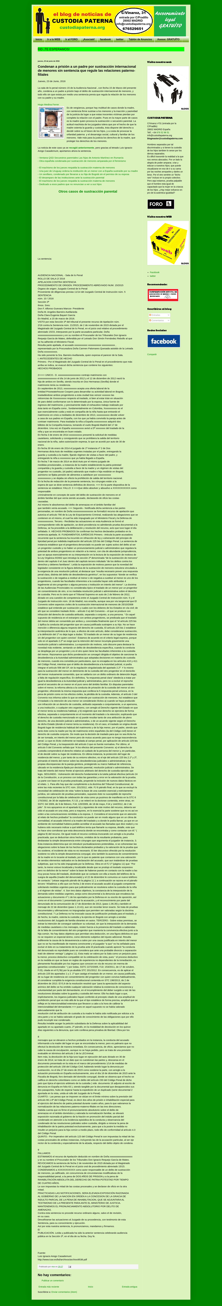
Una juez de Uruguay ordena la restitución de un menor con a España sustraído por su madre (88, 171)
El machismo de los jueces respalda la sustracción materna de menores (77, 167)
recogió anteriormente (81, 147)
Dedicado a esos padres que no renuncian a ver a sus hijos (70, 184)
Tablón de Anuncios (140, 39)
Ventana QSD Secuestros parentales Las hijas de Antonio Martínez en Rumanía (81, 157)
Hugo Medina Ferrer (48, 104)
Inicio (39, 39)
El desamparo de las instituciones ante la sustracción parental (71, 177)
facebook (105, 39)
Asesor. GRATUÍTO (168, 39)
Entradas (154, 315)
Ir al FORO (71, 39)
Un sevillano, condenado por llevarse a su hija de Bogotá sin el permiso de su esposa (84, 174)
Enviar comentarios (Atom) (64, 1292)
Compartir (152, 354)
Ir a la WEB (53, 39)
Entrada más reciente (49, 1286)
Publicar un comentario (53, 1280)
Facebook (154, 272)
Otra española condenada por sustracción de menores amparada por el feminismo (82, 161)
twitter (119, 39)
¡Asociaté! (89, 39)
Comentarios (156, 320)
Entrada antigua (129, 1286)
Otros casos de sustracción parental (88, 191)
